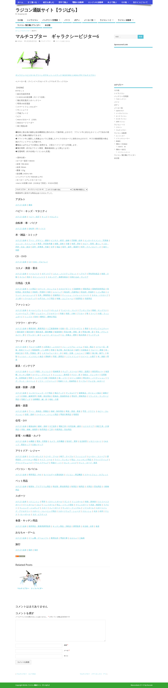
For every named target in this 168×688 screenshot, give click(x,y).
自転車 (31, 228)
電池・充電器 (42, 441)
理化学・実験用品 (79, 396)
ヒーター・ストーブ (96, 456)
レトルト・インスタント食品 (31, 356)
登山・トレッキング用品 (81, 459)
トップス (28, 316)
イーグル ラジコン (122, 113)
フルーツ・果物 (96, 350)
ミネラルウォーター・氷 (52, 353)
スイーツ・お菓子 (88, 356)
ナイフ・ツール (46, 459)
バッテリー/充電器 (50, 20)
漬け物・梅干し (98, 353)
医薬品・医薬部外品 (61, 396)
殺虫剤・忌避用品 (71, 292)
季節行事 (64, 538)
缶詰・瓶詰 (89, 347)
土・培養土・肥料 (69, 335)
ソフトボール (88, 508)
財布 (36, 316)
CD (30, 262)
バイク (43, 228)
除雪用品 (43, 429)
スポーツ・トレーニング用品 (44, 511)
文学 (52, 247)
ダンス (67, 501)
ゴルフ (39, 504)
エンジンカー (120, 136)
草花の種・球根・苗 (72, 332)
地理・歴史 (76, 243)
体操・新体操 (90, 501)
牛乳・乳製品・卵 (32, 353)
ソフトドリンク (72, 356)
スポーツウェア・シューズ (69, 511)
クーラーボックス (36, 456)
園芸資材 (30, 332)
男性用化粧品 (93, 273)
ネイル (22, 277)
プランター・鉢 (33, 335)
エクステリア (88, 426)
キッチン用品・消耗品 (62, 526)
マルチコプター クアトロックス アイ (93, 674)
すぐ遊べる (32, 2)
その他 (124, 2)
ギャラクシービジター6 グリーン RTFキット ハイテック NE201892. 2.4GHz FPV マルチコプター (55, 75)
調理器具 (76, 526)
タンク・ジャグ (70, 462)
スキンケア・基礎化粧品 (58, 277)
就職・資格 (59, 243)
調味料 (48, 356)
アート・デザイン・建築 (39, 240)
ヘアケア (82, 273)
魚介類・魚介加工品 (65, 350)
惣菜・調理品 (58, 356)
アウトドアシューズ (23, 462)
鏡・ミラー (63, 378)
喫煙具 (76, 414)
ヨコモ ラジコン (121, 119)
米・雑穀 (101, 356)
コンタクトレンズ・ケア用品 (40, 393)
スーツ (93, 313)
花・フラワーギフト (74, 328)
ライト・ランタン (61, 459)
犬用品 (89, 486)
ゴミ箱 (18, 298)
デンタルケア (71, 393)
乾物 (52, 350)
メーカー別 (88, 20)
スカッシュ (86, 511)
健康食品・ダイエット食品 (90, 393)
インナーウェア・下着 (24, 313)
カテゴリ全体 (20, 205)
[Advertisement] (133, 63)
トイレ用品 (100, 292)
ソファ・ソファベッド (47, 381)
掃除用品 (86, 289)
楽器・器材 (29, 414)
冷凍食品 (84, 350)
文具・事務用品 (44, 295)
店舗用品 (56, 295)
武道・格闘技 (95, 504)
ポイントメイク (39, 277)
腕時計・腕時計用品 (48, 316)
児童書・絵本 (76, 240)
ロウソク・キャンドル (47, 289)
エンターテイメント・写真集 (96, 240)
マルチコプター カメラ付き (26, 674)
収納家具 (56, 371)
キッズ (44, 216)
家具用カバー (97, 371)
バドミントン (34, 501)
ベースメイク (34, 273)
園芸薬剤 (20, 332)
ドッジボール (77, 501)
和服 (62, 313)
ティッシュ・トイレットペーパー (76, 295)
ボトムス (54, 310)
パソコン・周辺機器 (74, 474)
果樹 (86, 328)
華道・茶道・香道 (73, 411)
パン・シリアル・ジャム (72, 347)
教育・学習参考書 (45, 243)
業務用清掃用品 (98, 289)
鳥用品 (74, 486)
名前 (66, 645)
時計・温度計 (84, 371)
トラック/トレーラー (123, 138)
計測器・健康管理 (28, 396)
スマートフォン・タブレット (96, 474)
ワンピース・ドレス (68, 310)
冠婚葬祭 (77, 289)
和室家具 (53, 378)
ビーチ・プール (51, 456)
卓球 (101, 511)
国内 (30, 550)
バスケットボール (54, 501)
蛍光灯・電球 (71, 441)
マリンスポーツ (81, 504)
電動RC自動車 (78, 2)
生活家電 (83, 441)
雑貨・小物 (70, 313)
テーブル (82, 381)
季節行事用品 (65, 414)
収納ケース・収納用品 (67, 381)
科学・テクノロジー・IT (91, 247)
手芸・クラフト (89, 411)
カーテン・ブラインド (41, 374)
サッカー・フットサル (71, 508)
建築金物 (32, 426)
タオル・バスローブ (100, 295)
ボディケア (46, 273)
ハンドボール (49, 504)
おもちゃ (73, 538)
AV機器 (31, 441)
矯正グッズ (59, 393)
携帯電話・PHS (35, 474)
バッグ (46, 310)
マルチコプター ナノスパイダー (30, 588)
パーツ (67, 20)
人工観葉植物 (52, 328)
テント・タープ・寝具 (88, 462)
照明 (30, 378)
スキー (44, 508)
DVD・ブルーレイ (40, 262)
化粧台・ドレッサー (91, 374)
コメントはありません (62, 41)
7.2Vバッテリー (121, 99)
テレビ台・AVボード (96, 381)
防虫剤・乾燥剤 (87, 292)
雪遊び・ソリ (56, 462)
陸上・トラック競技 (65, 504)
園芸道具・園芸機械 (44, 332)
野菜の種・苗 (88, 332)
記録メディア (37, 444)
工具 (51, 429)
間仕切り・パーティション (94, 378)
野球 (43, 501)
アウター (80, 313)
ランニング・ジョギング (29, 508)
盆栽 (62, 328)
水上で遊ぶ (112, 2)
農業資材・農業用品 (37, 328)
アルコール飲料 (35, 347)
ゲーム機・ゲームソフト (39, 538)
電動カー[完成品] (121, 144)
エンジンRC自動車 (95, 2)
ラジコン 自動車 (124, 20)
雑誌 (58, 247)
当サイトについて (140, 2)
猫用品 (81, 486)
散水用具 (82, 335)
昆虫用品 (97, 486)
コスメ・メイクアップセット (65, 273)
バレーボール (24, 514)
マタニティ (53, 216)
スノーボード (54, 508)
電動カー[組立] (121, 149)
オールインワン (35, 310)
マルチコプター (46, 41)
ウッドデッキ (93, 335)
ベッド (31, 371)
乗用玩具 (54, 538)
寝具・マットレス (43, 371)
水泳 (95, 511)
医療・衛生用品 (44, 396)
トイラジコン (32, 20)
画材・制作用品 (57, 411)
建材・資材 (42, 426)
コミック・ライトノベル (25, 243)
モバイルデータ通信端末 (53, 474)
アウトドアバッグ (101, 459)
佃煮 (77, 350)
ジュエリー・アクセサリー (47, 313)
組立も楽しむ (48, 2)
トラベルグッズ (29, 298)
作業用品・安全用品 (63, 429)
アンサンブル (84, 310)
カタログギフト (64, 289)
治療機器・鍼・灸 (39, 399)
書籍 (30, 205)
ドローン (119, 127)
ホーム (20, 2)
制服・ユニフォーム (65, 298)
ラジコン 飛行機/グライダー (29, 25)
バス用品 (32, 289)
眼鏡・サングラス (99, 310)
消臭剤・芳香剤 (38, 292)
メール (67, 650)
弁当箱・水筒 (88, 526)
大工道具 (53, 426)
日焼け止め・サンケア (79, 277)
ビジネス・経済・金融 (60, 240)
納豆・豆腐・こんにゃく (74, 353)
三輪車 (82, 538)
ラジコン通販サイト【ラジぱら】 (47, 10)
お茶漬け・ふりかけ (51, 347)
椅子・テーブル (66, 456)
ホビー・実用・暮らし (92, 243)
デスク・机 (75, 374)
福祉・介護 (53, 399)
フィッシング (80, 456)
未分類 (47, 25)
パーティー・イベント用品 (47, 414)
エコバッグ (57, 292)
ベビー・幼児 (34, 216)
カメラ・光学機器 (57, 441)
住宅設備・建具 (74, 426)
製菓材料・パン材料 (40, 350)
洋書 (67, 243)
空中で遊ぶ (63, 2)
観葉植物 (58, 332)
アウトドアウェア (41, 462)
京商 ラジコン (120, 122)
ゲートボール (28, 504)
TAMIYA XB (122, 147)
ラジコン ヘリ (105, 20)
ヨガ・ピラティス (39, 514)
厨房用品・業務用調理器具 (40, 526)
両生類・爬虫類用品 (61, 486)
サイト (66, 656)
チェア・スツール (69, 371)
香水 (29, 277)
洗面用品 (88, 298)
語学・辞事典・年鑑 (40, 247)
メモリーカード (95, 441)
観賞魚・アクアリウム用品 (40, 486)
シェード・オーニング (51, 335)
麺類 (88, 353)
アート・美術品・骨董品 (39, 411)
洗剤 (49, 292)
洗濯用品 (79, 298)
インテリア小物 (40, 378)
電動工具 (62, 426)
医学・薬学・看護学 (70, 247)
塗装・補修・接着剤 (29, 429)
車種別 (118, 141)
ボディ (77, 20)
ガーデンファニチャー (99, 328)
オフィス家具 (75, 378)
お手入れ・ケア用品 (46, 298)
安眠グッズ (25, 399)
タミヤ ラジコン (121, 116)
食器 (97, 526)
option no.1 (120, 111)
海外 (36, 550)
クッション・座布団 (61, 374)
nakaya (19, 41)
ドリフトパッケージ (124, 152)
